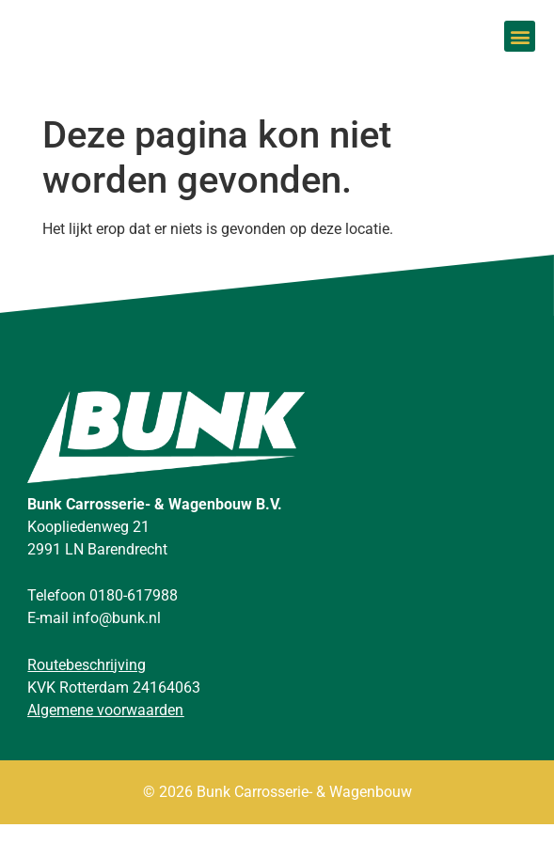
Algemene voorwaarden (105, 745)
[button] (519, 54)
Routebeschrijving (86, 700)
